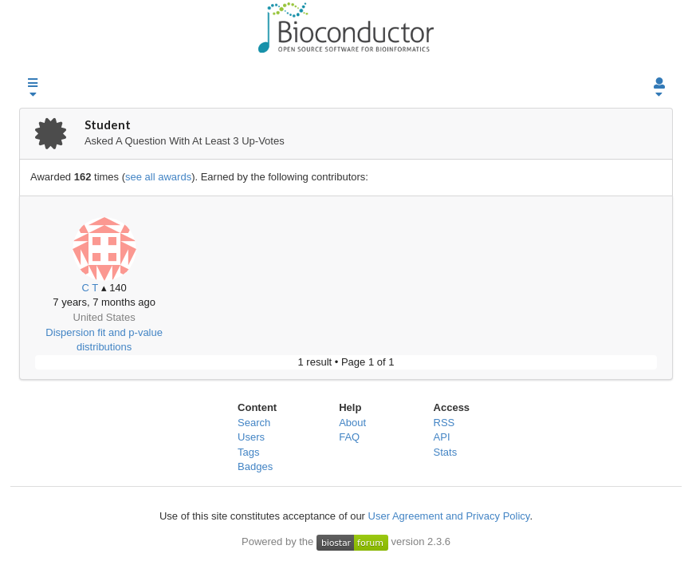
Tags (248, 452)
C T (89, 288)
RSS (444, 423)
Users (251, 437)
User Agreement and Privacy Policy (449, 516)
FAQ (349, 437)
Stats (446, 452)
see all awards (158, 177)
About (352, 423)
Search (254, 423)
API (442, 437)
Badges (255, 466)
